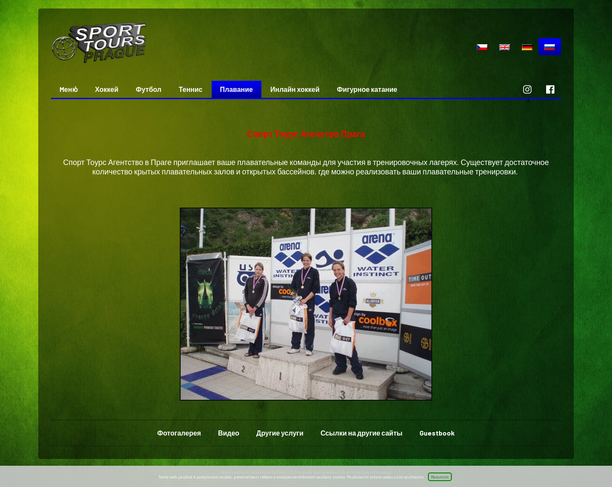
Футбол (149, 89)
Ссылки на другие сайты (361, 433)
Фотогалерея (179, 433)
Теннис (191, 89)
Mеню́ (69, 89)
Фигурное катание (367, 89)
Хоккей (107, 89)
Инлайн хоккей (295, 89)
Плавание (236, 89)
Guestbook (437, 433)
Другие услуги (279, 433)
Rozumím (440, 476)
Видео (228, 433)
